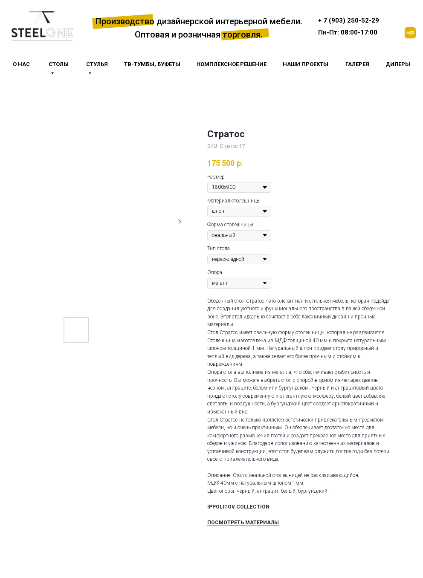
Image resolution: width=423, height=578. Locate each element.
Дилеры (397, 64)
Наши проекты (305, 64)
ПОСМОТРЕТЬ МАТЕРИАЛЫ (243, 523)
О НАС (21, 64)
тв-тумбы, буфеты (152, 64)
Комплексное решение (232, 64)
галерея (357, 64)
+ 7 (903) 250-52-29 (348, 20)
